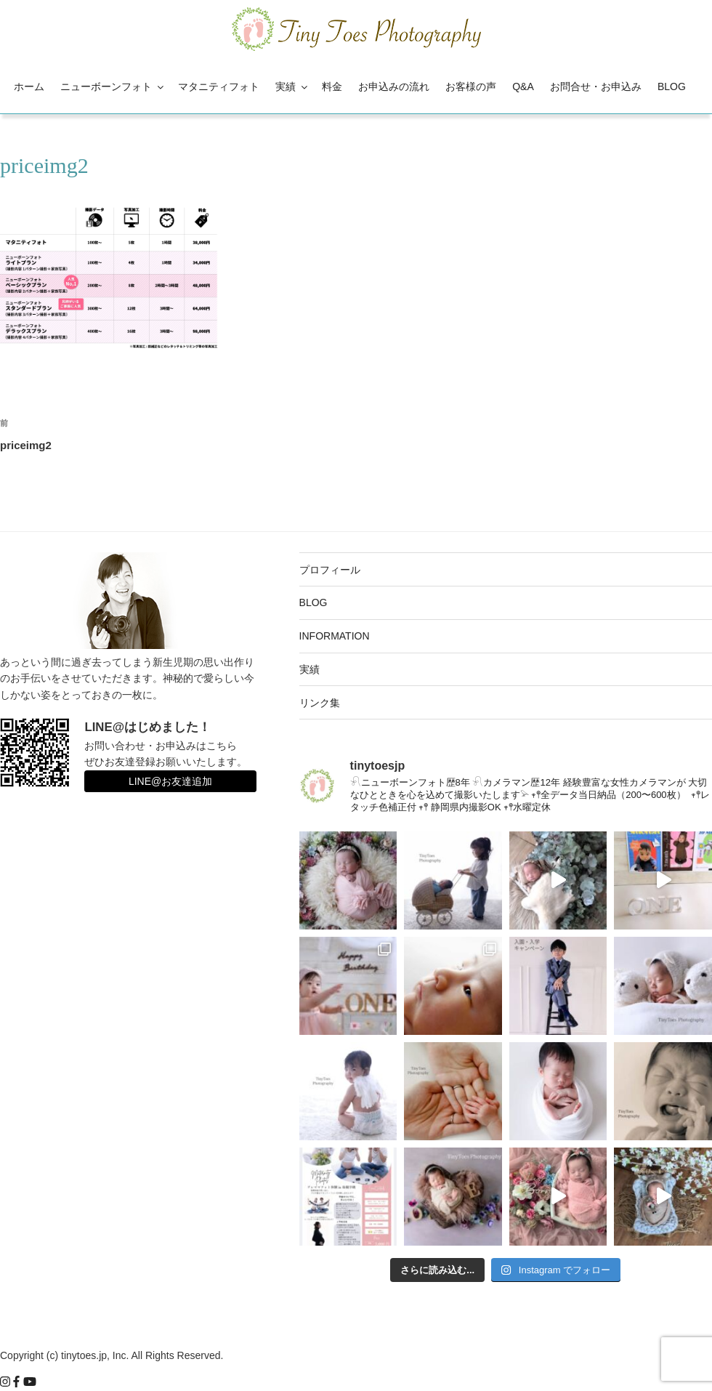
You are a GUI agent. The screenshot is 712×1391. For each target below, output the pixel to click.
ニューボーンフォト (113, 86)
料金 (332, 86)
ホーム (29, 86)
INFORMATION (334, 636)
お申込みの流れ (393, 86)
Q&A (523, 86)
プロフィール (329, 570)
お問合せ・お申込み (596, 86)
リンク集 (319, 703)
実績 (292, 86)
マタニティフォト (218, 86)
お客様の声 (470, 86)
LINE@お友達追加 (170, 781)
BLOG (672, 86)
